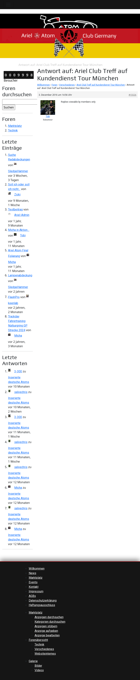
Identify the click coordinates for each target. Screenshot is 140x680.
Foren (54, 85)
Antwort (13, 65)
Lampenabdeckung (20, 275)
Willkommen (43, 85)
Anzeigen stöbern (46, 626)
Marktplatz (15, 126)
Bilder (38, 665)
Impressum (36, 591)
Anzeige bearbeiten (47, 635)
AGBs (32, 596)
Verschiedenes (67, 85)
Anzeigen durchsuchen (49, 617)
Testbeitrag (15, 209)
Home (4, 65)
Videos (39, 670)
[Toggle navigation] (8, 4)
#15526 (132, 95)
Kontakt (33, 587)
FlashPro (14, 297)
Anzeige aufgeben (46, 631)
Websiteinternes (45, 653)
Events (33, 582)
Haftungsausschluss (42, 605)
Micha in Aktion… (18, 230)
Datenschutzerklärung (43, 600)
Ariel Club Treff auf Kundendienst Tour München (100, 85)
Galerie (33, 661)
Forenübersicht (38, 640)
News (32, 573)
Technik (13, 130)
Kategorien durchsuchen (50, 621)
